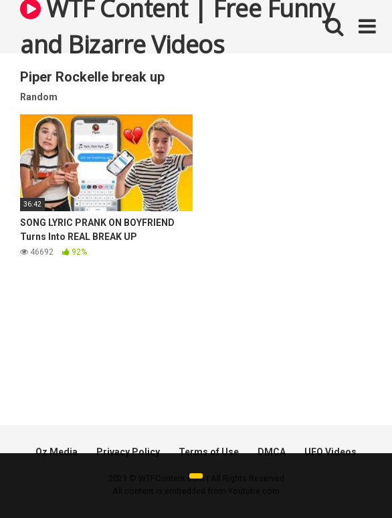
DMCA (272, 451)
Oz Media (56, 451)
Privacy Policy (128, 451)
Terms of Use (209, 451)
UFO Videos (330, 451)
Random (39, 97)
